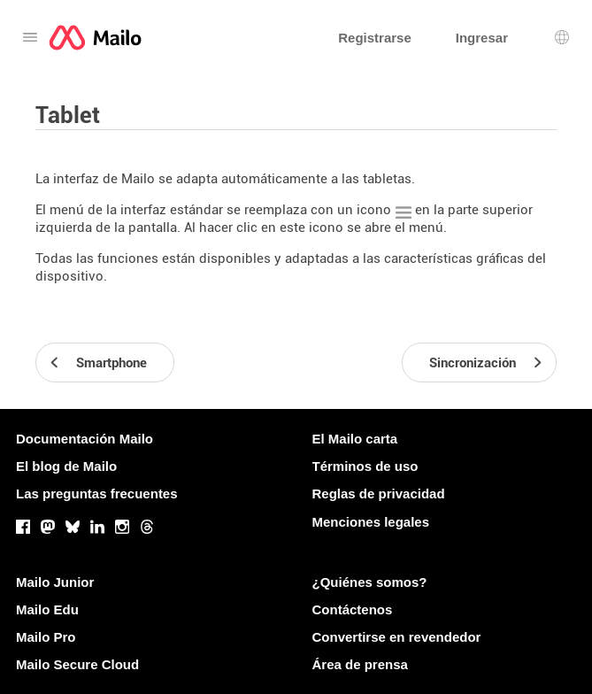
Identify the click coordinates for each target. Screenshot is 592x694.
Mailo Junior (55, 582)
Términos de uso (365, 466)
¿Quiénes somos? (369, 582)
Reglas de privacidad (378, 493)
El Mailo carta (355, 438)
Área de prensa (360, 664)
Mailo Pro (46, 636)
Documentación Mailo (84, 438)
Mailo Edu (47, 609)
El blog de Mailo (66, 466)
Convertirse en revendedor (396, 636)
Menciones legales (371, 521)
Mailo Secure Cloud (77, 664)
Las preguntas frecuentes (97, 493)
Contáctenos (352, 609)
